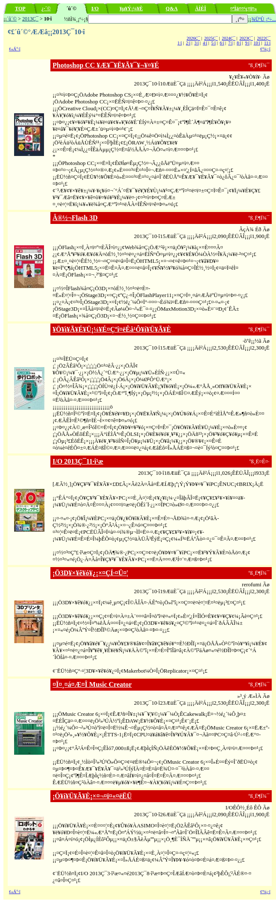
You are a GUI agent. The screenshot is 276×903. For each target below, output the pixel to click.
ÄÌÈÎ (200, 9)
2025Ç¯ (211, 38)
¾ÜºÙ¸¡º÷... (263, 19)
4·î (205, 43)
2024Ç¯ (228, 38)
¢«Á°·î (15, 49)
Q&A (172, 9)
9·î (247, 43)
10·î (257, 43)
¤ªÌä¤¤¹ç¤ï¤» (243, 9)
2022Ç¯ (264, 38)
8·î (239, 43)
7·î (230, 43)
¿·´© (46, 9)
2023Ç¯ (246, 38)
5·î (213, 43)
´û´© (12, 19)
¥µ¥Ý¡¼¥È (131, 9)
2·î (188, 43)
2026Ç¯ (193, 38)
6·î (222, 43)
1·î (179, 43)
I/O (95, 9)
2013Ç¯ (30, 19)
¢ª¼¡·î (265, 49)
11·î (267, 43)
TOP (20, 9)
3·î (196, 43)
